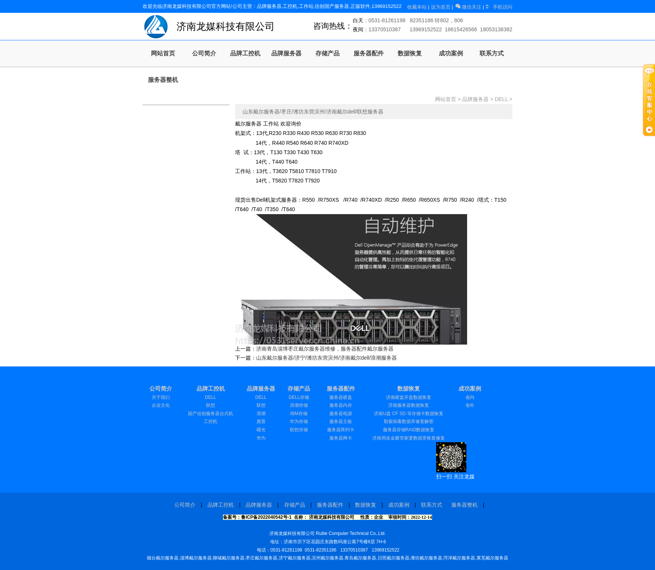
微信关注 (468, 7)
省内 (469, 397)
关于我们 (161, 397)
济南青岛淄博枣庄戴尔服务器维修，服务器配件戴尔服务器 (325, 349)
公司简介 (204, 53)
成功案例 (451, 53)
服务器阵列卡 (340, 429)
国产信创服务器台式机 (210, 413)
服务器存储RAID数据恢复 (409, 429)
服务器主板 (340, 421)
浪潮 (261, 413)
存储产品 (327, 53)
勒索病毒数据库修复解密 (409, 421)
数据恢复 (410, 53)
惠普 (261, 421)
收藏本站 (417, 7)
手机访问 (498, 7)
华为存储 (299, 421)
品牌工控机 (245, 53)
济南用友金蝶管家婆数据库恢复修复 (408, 438)
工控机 (210, 421)
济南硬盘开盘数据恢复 (408, 397)
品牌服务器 (286, 53)
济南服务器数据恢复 (408, 405)
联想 (210, 405)
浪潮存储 (299, 405)
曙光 (261, 429)
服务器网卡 (340, 438)
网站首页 (163, 53)
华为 (261, 438)
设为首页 (441, 7)
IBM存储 (298, 413)
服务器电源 (340, 413)
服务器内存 (340, 405)
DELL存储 (299, 397)
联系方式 (492, 53)
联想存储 (299, 429)
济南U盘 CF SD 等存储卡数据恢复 (408, 413)
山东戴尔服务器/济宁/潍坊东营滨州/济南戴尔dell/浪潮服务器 (326, 358)
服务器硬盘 (340, 397)
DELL (501, 99)
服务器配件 (369, 53)
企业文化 (161, 405)
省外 (469, 405)
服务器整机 (163, 80)
